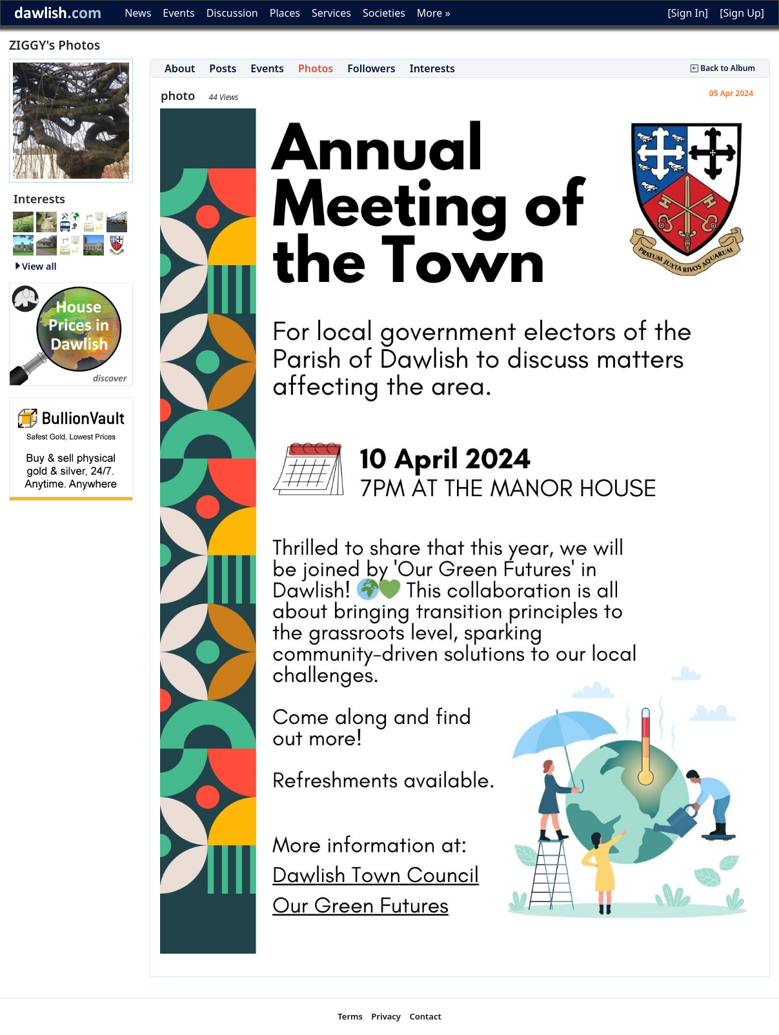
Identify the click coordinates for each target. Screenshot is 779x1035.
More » (433, 13)
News (138, 13)
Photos (315, 68)
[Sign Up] (742, 13)
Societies (384, 13)
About (180, 68)
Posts (222, 68)
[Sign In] (687, 13)
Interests (432, 68)
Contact (425, 1016)
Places (285, 13)
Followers (371, 68)
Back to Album (723, 68)
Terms (350, 1016)
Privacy (386, 1016)
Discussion (232, 13)
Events (178, 13)
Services (331, 13)
